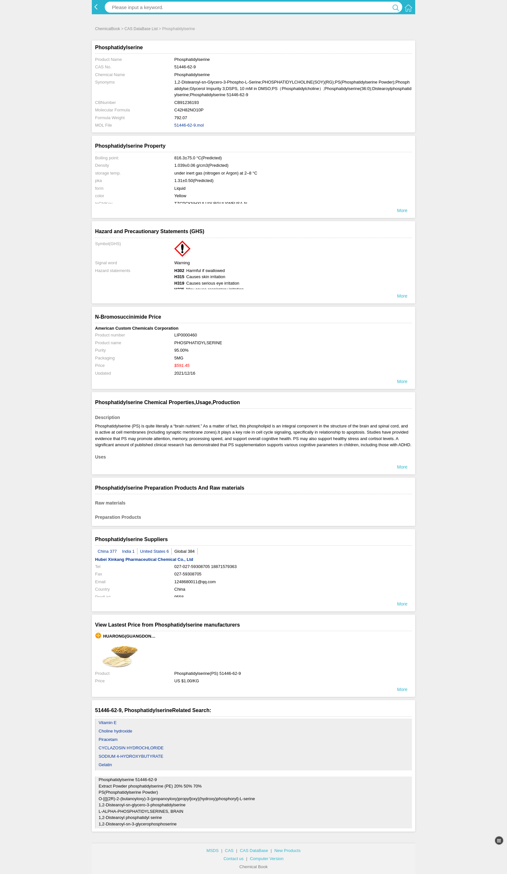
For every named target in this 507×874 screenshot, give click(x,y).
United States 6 (154, 551)
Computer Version (267, 858)
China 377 (107, 551)
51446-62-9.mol (189, 125)
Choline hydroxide (115, 731)
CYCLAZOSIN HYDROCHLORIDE (131, 747)
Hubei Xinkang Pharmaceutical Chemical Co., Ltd (144, 559)
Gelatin (105, 764)
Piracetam (108, 739)
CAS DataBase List (141, 29)
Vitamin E (107, 722)
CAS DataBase (254, 850)
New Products (287, 850)
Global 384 (184, 551)
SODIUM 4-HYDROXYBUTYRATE (131, 756)
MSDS (213, 850)
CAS (229, 850)
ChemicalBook (107, 29)
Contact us (233, 858)
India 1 (128, 551)
